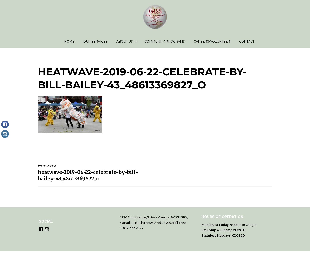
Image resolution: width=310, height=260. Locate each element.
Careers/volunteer (212, 43)
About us (124, 43)
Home (69, 43)
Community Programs (164, 43)
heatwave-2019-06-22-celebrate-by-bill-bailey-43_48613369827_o (95, 176)
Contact (246, 43)
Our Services (95, 43)
